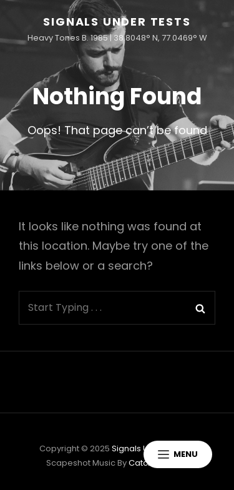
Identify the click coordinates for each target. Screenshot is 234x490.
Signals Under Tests (116, 21)
